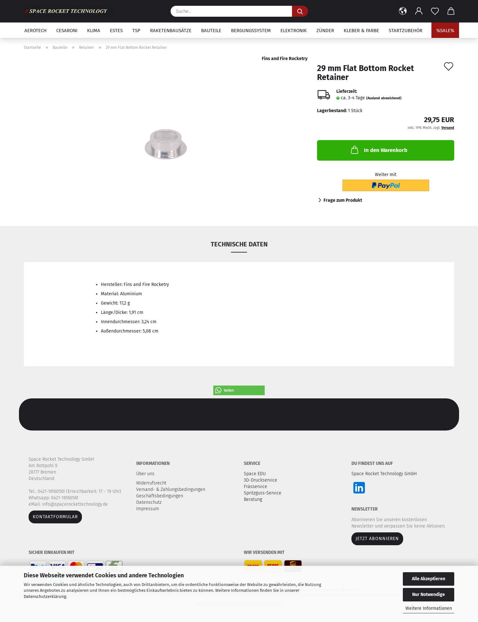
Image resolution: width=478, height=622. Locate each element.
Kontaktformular (55, 517)
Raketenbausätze (170, 30)
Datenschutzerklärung (45, 596)
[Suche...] (300, 11)
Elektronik (293, 30)
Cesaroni (66, 30)
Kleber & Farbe (361, 30)
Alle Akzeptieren (428, 579)
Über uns (145, 473)
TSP (136, 30)
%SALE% (445, 30)
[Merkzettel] (435, 11)
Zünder (325, 30)
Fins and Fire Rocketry (284, 58)
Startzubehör (405, 30)
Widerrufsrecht (152, 483)
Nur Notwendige (428, 594)
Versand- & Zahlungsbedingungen (171, 489)
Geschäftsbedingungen (160, 496)
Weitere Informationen (428, 608)
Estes (116, 30)
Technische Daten (239, 244)
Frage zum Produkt (342, 200)
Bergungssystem (251, 30)
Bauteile (211, 30)
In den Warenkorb (378, 150)
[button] (403, 11)
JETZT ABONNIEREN (377, 538)
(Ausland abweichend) (384, 98)
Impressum (147, 508)
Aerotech (35, 30)
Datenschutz (149, 502)
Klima (93, 30)
